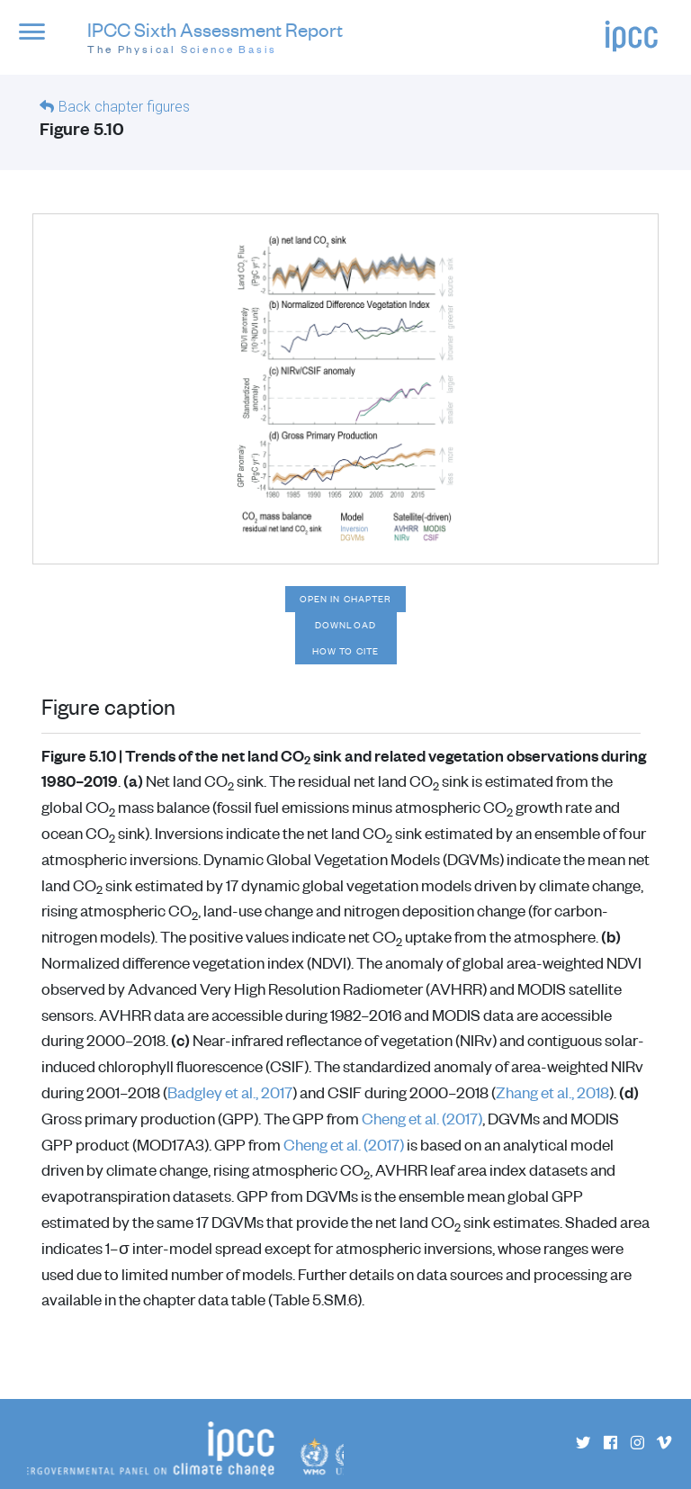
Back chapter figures (124, 106)
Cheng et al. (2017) (422, 1118)
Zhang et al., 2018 (552, 1092)
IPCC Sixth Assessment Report (215, 38)
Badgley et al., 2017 (229, 1092)
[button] (39, 41)
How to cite (345, 650)
